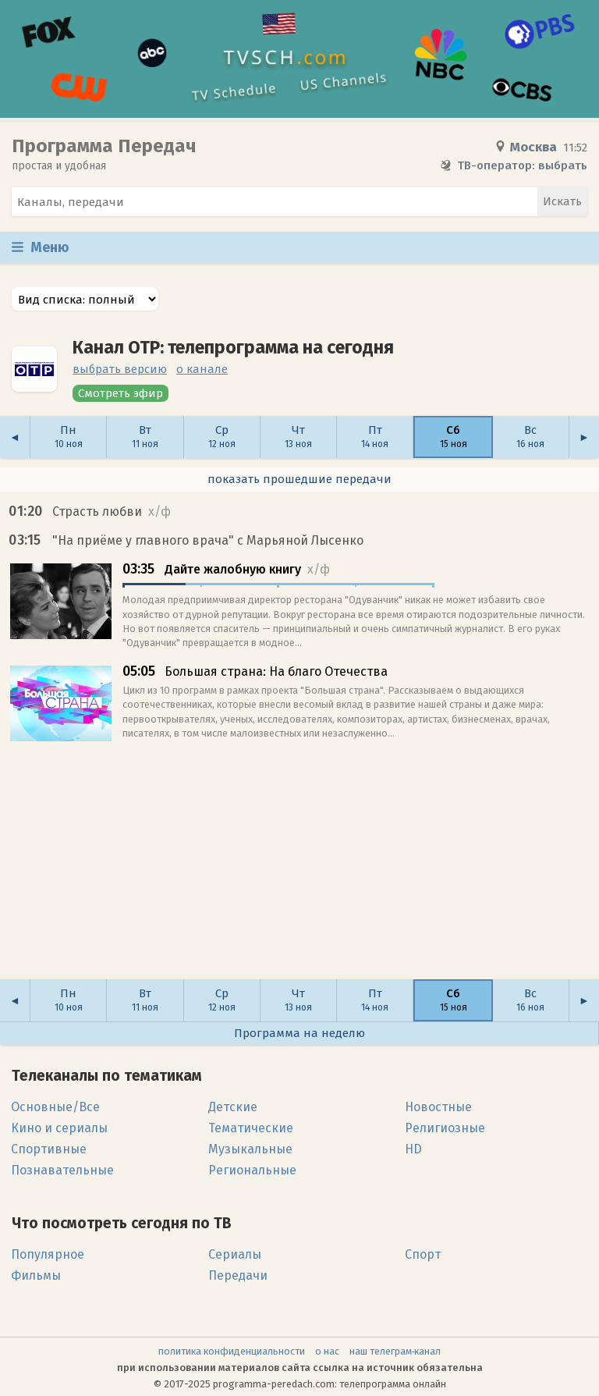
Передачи (238, 1275)
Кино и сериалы (59, 1128)
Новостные (438, 1106)
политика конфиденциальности (231, 1351)
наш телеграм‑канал (395, 1351)
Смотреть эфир (120, 393)
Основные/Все (55, 1106)
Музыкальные (250, 1149)
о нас (327, 1351)
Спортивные (49, 1149)
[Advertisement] (299, 867)
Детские (232, 1106)
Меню (40, 247)
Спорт (423, 1254)
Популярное (47, 1254)
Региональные (252, 1170)
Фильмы (36, 1275)
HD (413, 1149)
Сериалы (234, 1254)
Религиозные (445, 1128)
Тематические (250, 1128)
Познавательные (62, 1170)
